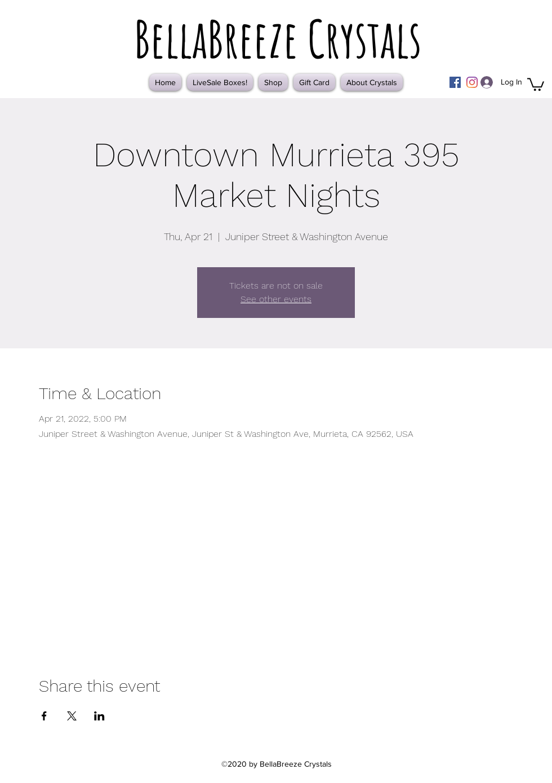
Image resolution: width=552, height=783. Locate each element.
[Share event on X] (71, 715)
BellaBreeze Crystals (277, 38)
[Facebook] (455, 82)
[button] (535, 84)
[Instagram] (472, 82)
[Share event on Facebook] (44, 715)
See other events (276, 299)
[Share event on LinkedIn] (99, 715)
